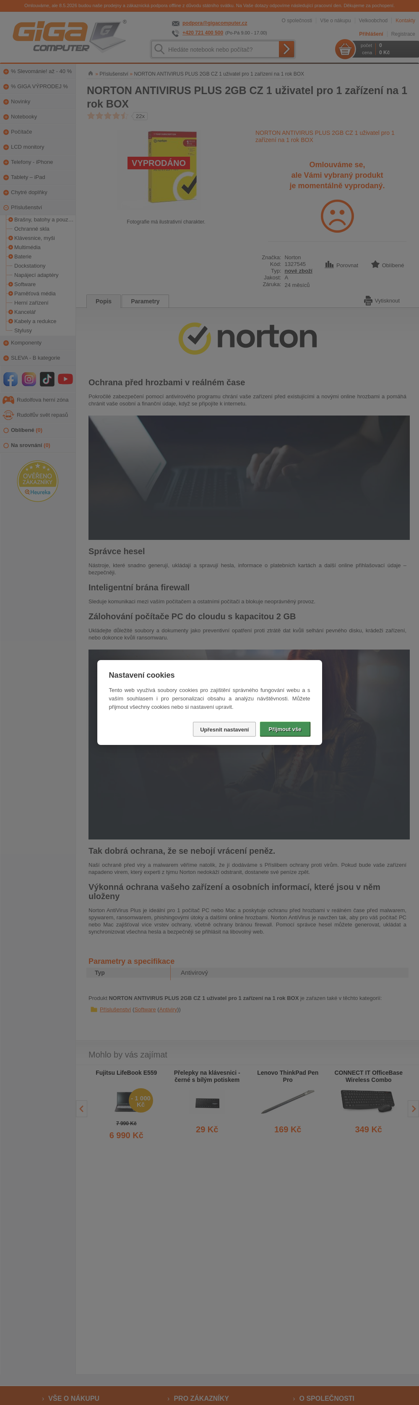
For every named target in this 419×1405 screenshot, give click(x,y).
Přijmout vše (284, 729)
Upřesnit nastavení (224, 729)
